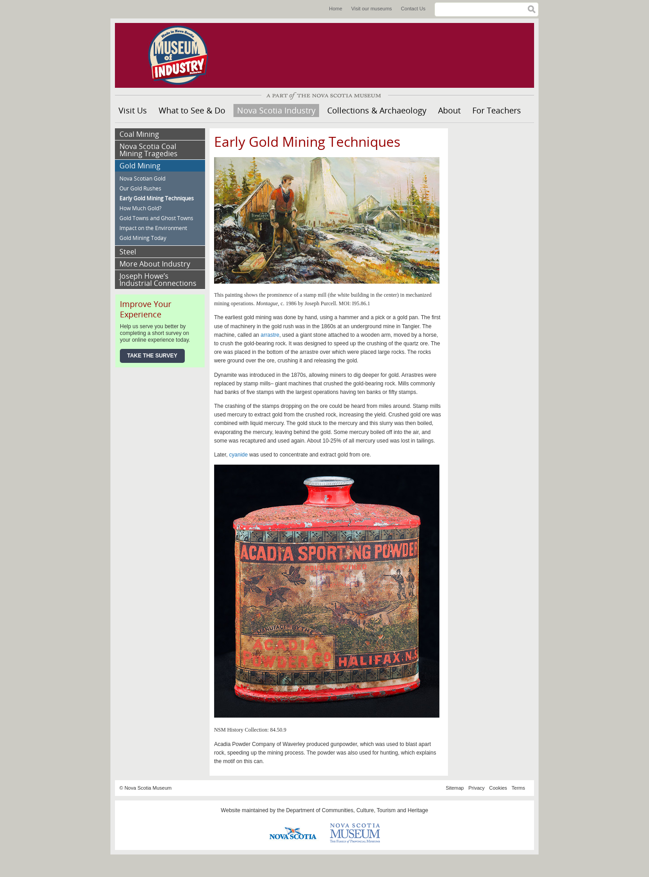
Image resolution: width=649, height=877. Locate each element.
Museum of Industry (182, 55)
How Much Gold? (140, 208)
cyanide (238, 455)
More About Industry (154, 264)
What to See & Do (192, 110)
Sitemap (455, 788)
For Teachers (496, 110)
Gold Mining (139, 166)
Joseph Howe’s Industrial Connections (158, 279)
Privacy (476, 788)
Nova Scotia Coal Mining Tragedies (148, 149)
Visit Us (133, 110)
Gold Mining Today (142, 238)
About (449, 110)
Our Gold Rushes (140, 188)
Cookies (498, 788)
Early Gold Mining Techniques (156, 198)
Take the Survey (152, 356)
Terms (518, 788)
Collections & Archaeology (376, 110)
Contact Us (413, 8)
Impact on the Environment (153, 228)
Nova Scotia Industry (276, 110)
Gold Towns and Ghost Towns (156, 218)
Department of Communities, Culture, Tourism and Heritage (357, 810)
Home (335, 8)
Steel (127, 252)
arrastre (270, 335)
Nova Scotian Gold (142, 178)
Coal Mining (139, 134)
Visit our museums (371, 8)
